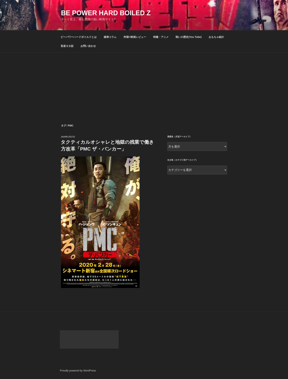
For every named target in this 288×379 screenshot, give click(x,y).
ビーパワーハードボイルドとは (79, 36)
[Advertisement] (144, 80)
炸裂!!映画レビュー (135, 36)
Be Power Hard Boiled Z (106, 13)
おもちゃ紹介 (216, 36)
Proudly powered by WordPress (78, 370)
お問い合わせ (88, 45)
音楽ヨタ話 (67, 45)
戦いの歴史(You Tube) (188, 36)
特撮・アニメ (161, 36)
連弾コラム (110, 36)
